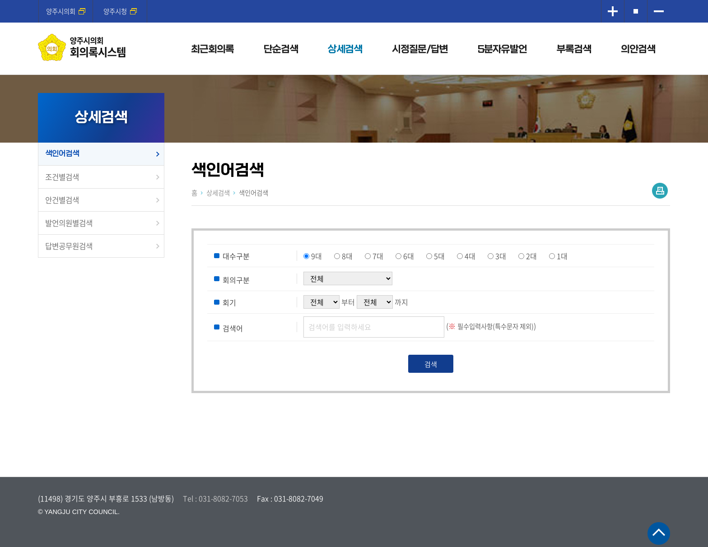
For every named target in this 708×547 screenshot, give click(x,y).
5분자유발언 (502, 49)
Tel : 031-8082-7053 (215, 498)
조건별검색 (62, 177)
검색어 (233, 327)
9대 (316, 255)
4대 (470, 255)
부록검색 (574, 49)
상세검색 (345, 49)
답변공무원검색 (69, 246)
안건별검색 (62, 200)
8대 (347, 255)
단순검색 (281, 49)
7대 (378, 255)
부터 (348, 302)
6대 (408, 255)
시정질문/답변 (420, 49)
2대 (531, 255)
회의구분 (236, 279)
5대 (439, 255)
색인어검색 (62, 153)
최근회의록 (212, 49)
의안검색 (638, 49)
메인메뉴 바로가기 (354, 0)
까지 (401, 302)
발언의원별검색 (69, 223)
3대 (500, 255)
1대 (562, 255)
